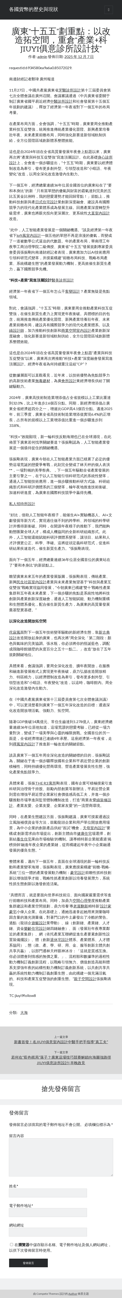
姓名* (13, 1186)
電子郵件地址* (21, 1205)
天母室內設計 (94, 828)
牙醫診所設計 (70, 90)
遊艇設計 (38, 923)
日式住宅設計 (46, 202)
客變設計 (72, 291)
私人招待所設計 (22, 503)
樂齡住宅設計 (35, 928)
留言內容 (16, 1135)
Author (72, 1293)
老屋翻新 (80, 906)
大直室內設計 (98, 213)
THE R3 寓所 (45, 783)
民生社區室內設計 (31, 582)
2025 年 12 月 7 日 (79, 56)
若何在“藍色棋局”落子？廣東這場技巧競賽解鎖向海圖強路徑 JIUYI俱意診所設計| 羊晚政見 (61, 1060)
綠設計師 (16, 330)
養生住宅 (24, 839)
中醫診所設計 (61, 101)
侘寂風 (14, 632)
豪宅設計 (77, 872)
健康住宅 (84, 833)
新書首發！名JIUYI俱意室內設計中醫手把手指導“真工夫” (61, 1042)
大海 (24, 1012)
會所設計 (68, 380)
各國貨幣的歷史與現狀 (33, 10)
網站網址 (16, 1225)
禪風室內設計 (24, 744)
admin (42, 56)
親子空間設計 (85, 978)
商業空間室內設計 (76, 330)
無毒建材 (42, 380)
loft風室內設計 (29, 235)
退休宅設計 (59, 939)
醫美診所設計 (63, 280)
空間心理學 (82, 900)
